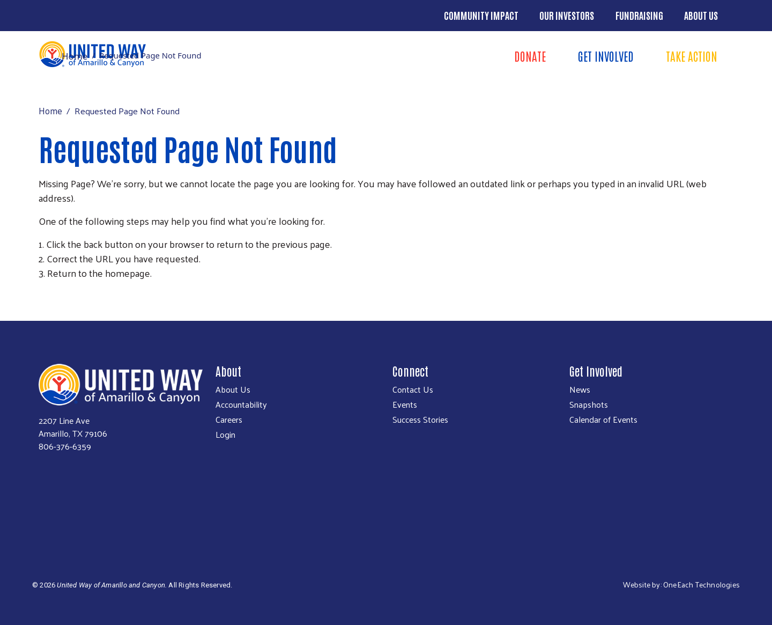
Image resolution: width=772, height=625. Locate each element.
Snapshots (588, 404)
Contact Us (412, 389)
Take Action (691, 55)
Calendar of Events (603, 419)
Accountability (241, 404)
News (579, 389)
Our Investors (566, 15)
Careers (229, 419)
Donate (530, 55)
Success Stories (420, 419)
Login (225, 434)
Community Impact (481, 15)
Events (404, 404)
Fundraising (639, 15)
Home (74, 56)
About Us (701, 15)
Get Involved (606, 55)
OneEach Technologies (701, 584)
